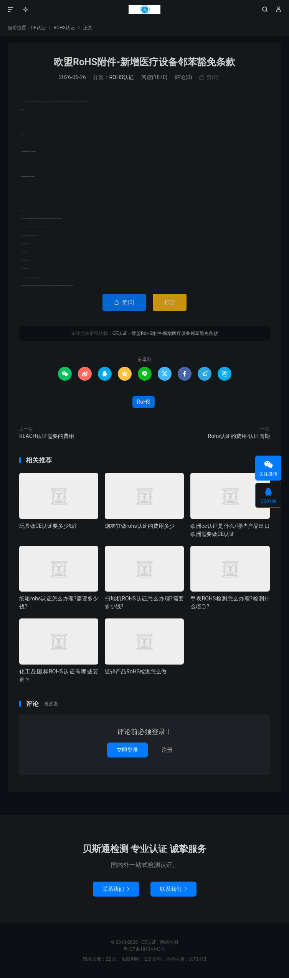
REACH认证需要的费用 (46, 436)
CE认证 (144, 9)
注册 (167, 750)
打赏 (169, 302)
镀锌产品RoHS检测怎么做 (136, 671)
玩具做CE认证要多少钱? (48, 526)
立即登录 (127, 750)
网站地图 (169, 942)
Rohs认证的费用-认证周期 (239, 436)
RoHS (143, 402)
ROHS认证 (64, 27)
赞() (209, 77)
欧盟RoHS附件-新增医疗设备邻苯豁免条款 (144, 62)
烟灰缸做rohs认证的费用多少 (140, 526)
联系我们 (115, 889)
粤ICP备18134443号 (144, 949)
